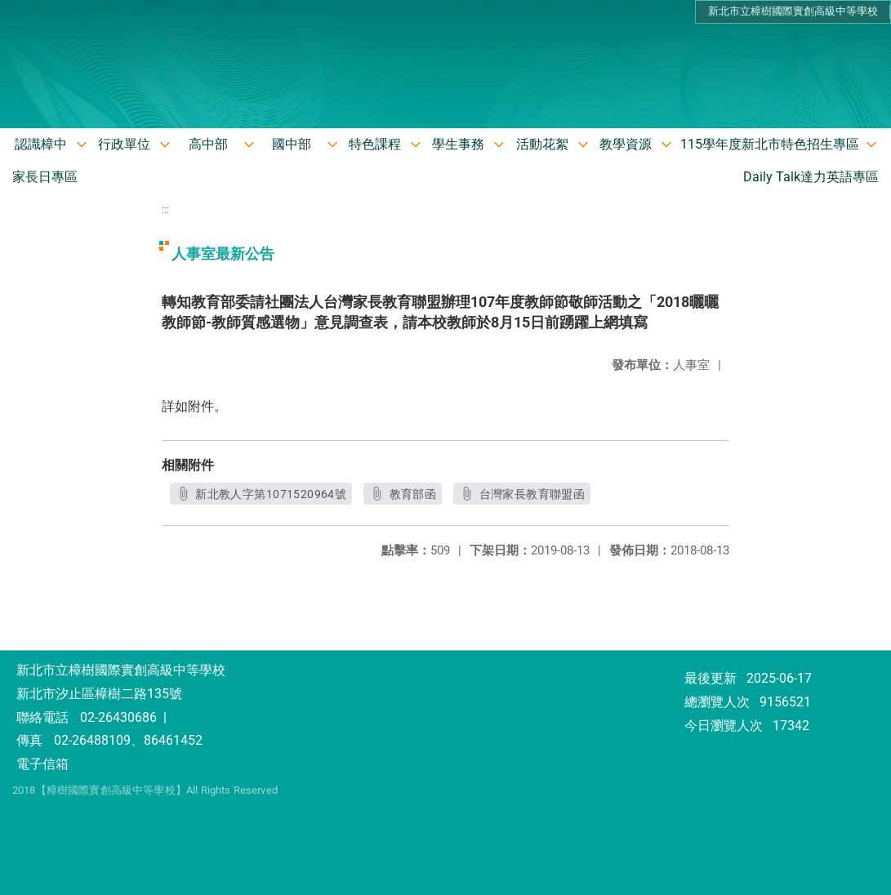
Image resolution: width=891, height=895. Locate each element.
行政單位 (124, 144)
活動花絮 (542, 144)
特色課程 (375, 144)
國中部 (291, 144)
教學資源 (625, 144)
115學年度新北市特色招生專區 (769, 144)
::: (165, 209)
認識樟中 (41, 144)
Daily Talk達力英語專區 (811, 177)
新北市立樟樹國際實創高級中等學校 (793, 11)
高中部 (208, 144)
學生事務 (458, 144)
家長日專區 (45, 177)
